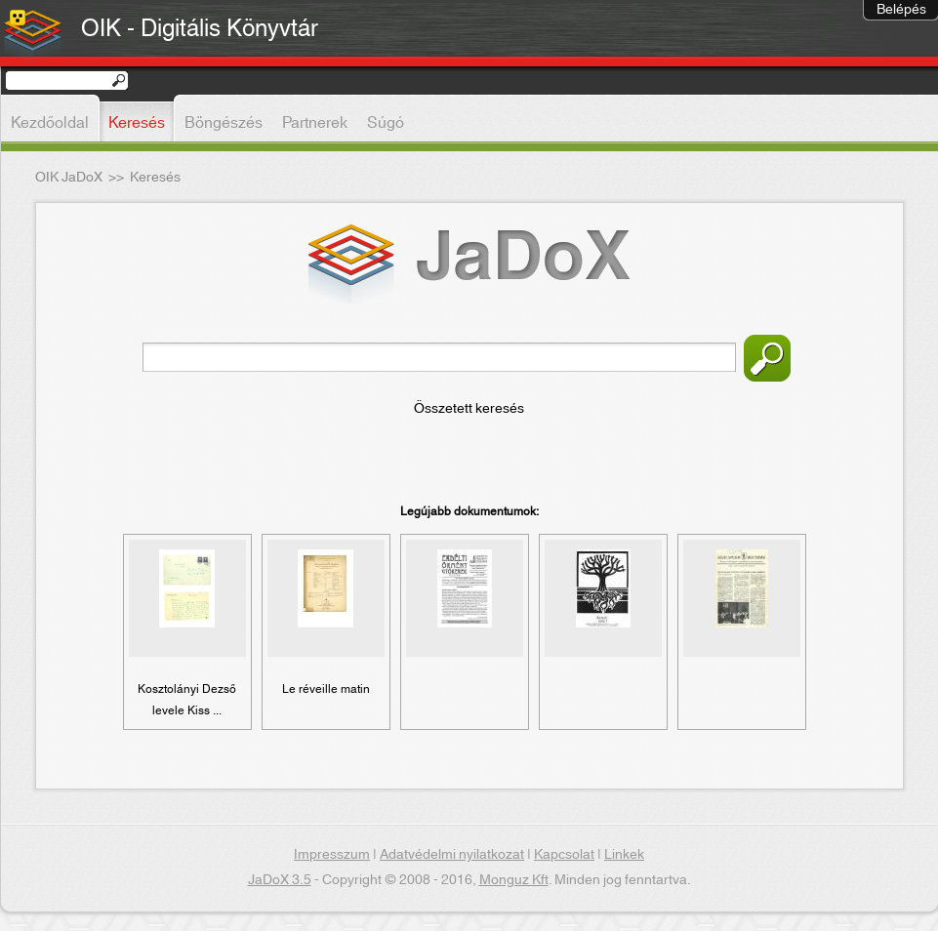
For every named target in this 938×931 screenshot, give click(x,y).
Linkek (624, 855)
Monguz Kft (514, 880)
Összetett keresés (469, 409)
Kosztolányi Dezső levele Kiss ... (187, 699)
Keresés (767, 358)
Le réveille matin (326, 689)
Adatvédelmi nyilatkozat (452, 855)
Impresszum (332, 855)
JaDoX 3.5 (279, 880)
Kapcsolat (564, 855)
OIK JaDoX (68, 177)
